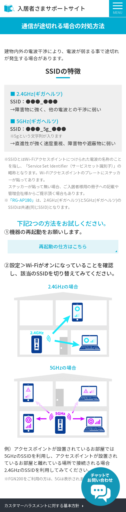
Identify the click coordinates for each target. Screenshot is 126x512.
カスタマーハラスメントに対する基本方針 (41, 505)
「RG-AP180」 (22, 200)
